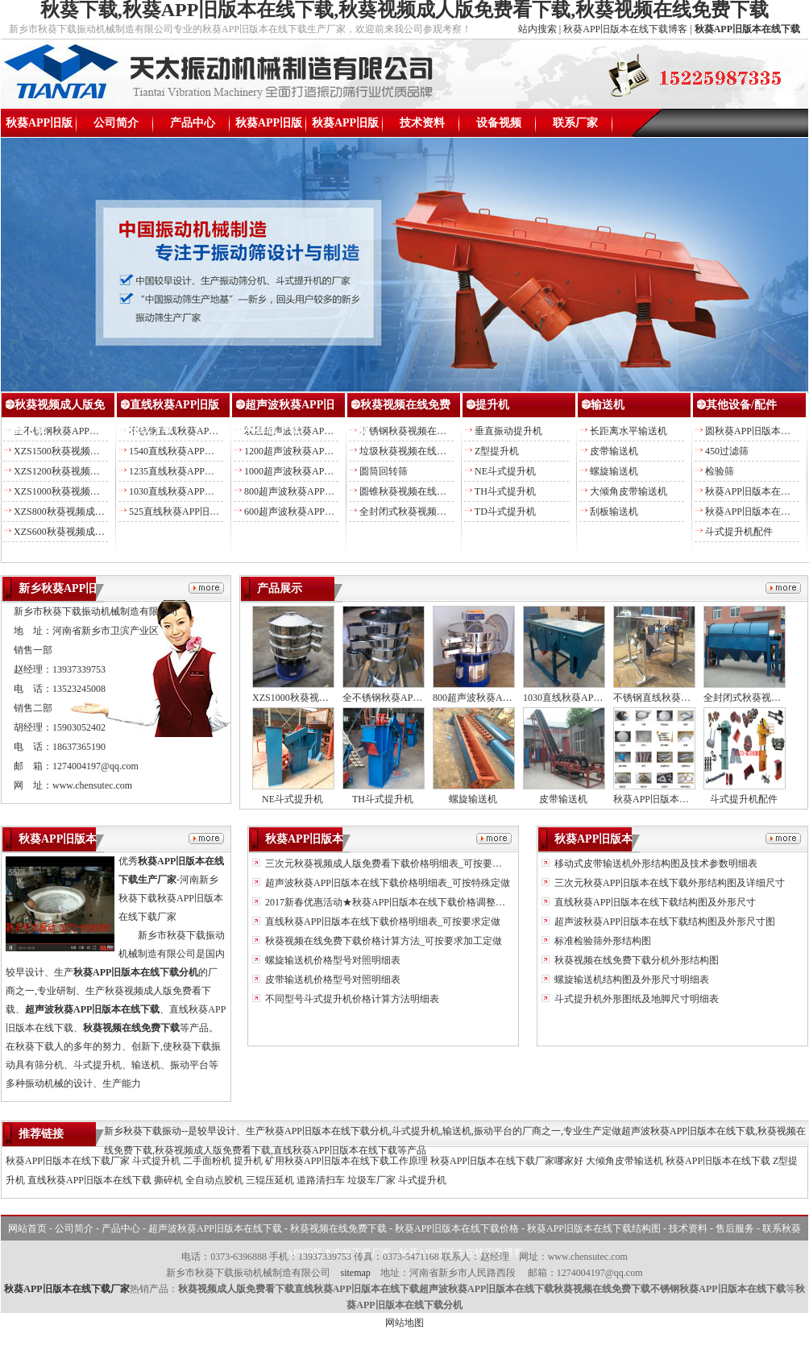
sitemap (355, 1272)
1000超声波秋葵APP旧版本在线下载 (320, 471)
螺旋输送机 (614, 471)
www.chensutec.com (92, 785)
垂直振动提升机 (508, 431)
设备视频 (498, 123)
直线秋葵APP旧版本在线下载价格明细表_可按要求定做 (381, 921)
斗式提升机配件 (739, 531)
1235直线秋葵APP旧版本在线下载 (200, 471)
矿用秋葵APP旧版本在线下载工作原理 (346, 1160)
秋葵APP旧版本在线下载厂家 (68, 1160)
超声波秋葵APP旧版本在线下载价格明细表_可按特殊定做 (386, 882)
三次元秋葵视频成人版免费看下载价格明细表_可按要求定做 (392, 863)
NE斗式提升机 (505, 471)
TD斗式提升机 (505, 511)
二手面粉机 (207, 1160)
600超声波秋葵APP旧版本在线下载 (318, 511)
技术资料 (422, 123)
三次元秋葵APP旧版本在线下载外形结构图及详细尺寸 (668, 882)
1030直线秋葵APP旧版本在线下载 (200, 491)
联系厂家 (575, 123)
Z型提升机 (497, 451)
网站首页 (27, 1228)
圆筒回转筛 (383, 471)
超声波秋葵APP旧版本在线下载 (215, 1228)
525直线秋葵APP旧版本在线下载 (198, 511)
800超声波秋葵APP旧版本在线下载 (318, 491)
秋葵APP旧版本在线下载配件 (675, 799)
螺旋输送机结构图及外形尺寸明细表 (630, 979)
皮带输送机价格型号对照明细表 (331, 979)
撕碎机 (168, 1180)
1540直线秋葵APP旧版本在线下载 (200, 451)
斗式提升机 (156, 1160)
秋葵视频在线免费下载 (338, 1228)
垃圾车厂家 (371, 1180)
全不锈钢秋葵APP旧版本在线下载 (85, 431)
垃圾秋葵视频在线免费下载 (417, 451)
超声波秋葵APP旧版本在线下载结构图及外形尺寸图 (663, 921)
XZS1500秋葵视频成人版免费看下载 (91, 451)
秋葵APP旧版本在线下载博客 (625, 29)
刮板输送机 (614, 511)
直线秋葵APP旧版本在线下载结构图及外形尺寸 (654, 902)
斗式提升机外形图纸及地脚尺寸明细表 (635, 998)
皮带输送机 (614, 451)
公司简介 (116, 123)
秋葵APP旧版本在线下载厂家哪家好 (506, 1160)
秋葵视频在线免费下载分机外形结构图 (635, 960)
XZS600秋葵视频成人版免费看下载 (88, 531)
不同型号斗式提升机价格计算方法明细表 (351, 998)
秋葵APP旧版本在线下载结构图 (346, 127)
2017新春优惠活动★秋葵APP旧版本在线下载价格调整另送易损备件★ (413, 902)
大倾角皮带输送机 (628, 491)
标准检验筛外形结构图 (601, 940)
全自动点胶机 (214, 1180)
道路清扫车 (321, 1180)
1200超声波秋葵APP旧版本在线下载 (320, 451)
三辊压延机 (270, 1180)
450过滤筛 (727, 451)
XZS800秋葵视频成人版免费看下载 (88, 511)
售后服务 (735, 1228)
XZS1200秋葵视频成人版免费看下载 (91, 471)
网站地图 (404, 1322)
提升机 (492, 405)
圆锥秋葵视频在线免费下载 (417, 491)
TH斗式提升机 (505, 491)
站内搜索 (537, 29)
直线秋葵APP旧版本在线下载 (89, 1180)
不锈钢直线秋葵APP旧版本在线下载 (205, 431)
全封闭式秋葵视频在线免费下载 (427, 511)
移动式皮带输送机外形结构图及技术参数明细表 (654, 863)
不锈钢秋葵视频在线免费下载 (422, 431)
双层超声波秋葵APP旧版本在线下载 (320, 431)
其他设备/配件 (741, 405)
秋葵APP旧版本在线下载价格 (269, 127)
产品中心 (192, 123)
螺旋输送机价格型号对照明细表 (331, 960)
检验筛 (719, 471)
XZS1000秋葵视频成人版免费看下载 (91, 491)
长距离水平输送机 (628, 431)
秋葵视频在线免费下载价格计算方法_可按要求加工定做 (382, 940)
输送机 (607, 405)
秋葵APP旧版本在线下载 (39, 127)
